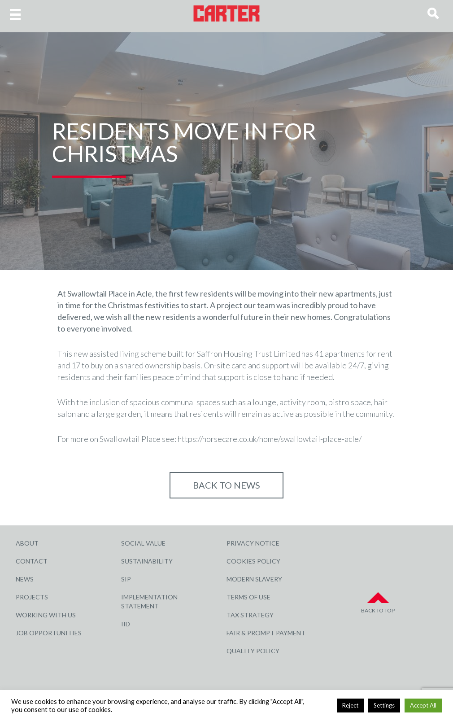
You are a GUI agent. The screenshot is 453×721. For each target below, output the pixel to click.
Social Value (143, 543)
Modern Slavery (254, 579)
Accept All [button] (423, 705)
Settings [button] (384, 705)
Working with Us (46, 615)
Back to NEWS (226, 485)
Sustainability (147, 561)
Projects (32, 597)
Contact (32, 561)
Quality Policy (252, 651)
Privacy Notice (252, 543)
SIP (126, 579)
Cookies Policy (253, 561)
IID (125, 624)
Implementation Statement (149, 601)
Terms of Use (248, 597)
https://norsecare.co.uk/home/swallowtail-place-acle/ (270, 439)
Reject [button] (350, 705)
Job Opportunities (49, 633)
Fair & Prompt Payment (265, 633)
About (27, 543)
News (25, 579)
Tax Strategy (250, 615)
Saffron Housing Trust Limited (248, 353)
